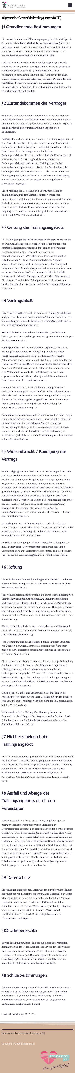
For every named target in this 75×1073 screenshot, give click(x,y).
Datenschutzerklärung (26, 1033)
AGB (42, 1033)
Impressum (7, 1033)
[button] (50, 5)
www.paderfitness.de (27, 47)
